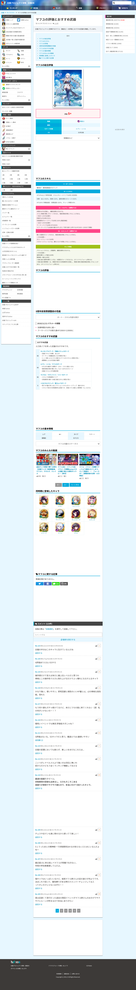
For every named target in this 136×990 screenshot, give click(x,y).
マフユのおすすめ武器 (46, 48)
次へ (65, 485)
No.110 (37, 775)
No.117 (37, 704)
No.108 (37, 843)
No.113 (37, 759)
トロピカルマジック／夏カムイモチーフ (53, 383)
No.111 (37, 733)
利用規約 (59, 974)
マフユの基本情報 (45, 51)
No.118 (37, 688)
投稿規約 (49, 629)
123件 (56, 23)
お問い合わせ (76, 974)
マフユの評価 (43, 43)
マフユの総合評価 (45, 39)
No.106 (37, 875)
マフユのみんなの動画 (46, 53)
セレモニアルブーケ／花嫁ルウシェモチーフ (55, 351)
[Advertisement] (68, 157)
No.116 (37, 720)
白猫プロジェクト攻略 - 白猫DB (20, 2)
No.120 (37, 659)
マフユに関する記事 (46, 58)
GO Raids (89, 966)
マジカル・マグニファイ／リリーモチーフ (54, 375)
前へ (58, 485)
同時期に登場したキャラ (47, 56)
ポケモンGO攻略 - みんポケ (19, 968)
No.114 (37, 746)
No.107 (37, 859)
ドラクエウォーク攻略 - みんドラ (58, 966)
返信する (38, 653)
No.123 (37, 646)
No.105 (37, 894)
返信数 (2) (39, 740)
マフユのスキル (44, 41)
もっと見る (75, 485)
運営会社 (66, 974)
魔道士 (80, 121)
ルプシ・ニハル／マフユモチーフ (51, 364)
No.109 (37, 830)
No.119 (37, 672)
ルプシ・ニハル (81, 129)
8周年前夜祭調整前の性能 (47, 46)
